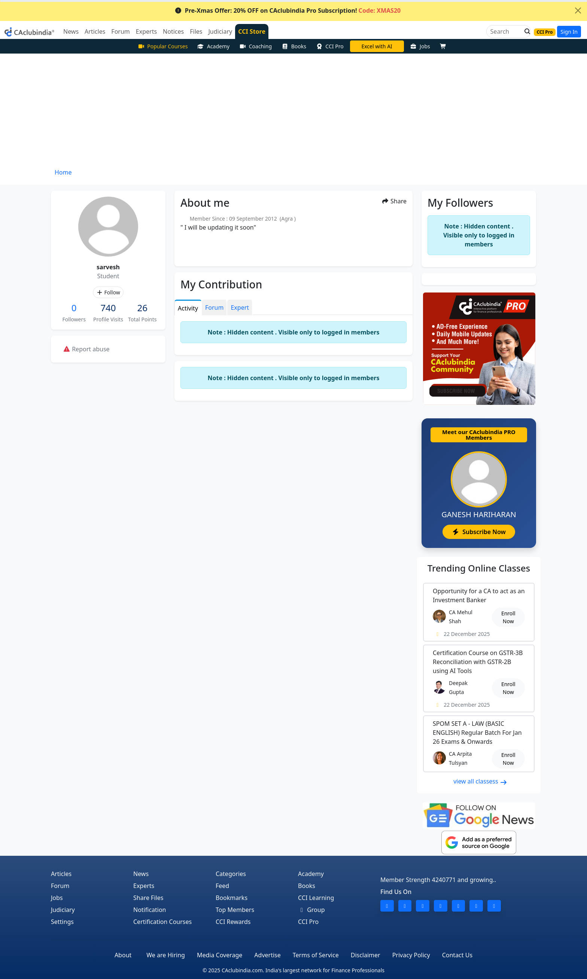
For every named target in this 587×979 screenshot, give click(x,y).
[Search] (505, 31)
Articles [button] (95, 31)
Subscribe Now (478, 532)
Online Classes (479, 568)
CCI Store (251, 31)
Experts (143, 886)
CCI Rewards (233, 922)
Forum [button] (120, 31)
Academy (213, 46)
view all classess (480, 781)
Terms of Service (316, 955)
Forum (60, 886)
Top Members (235, 910)
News (141, 874)
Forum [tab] (214, 307)
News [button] (71, 31)
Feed (222, 886)
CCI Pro (330, 46)
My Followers (460, 203)
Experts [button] (146, 31)
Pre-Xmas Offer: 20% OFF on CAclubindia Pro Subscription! (287, 10)
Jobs (420, 46)
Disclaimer (365, 955)
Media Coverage (219, 955)
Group (311, 910)
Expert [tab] (240, 307)
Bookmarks (231, 898)
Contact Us (457, 955)
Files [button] (196, 31)
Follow (108, 292)
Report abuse (86, 349)
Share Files (148, 898)
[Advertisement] (293, 109)
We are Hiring (165, 955)
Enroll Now (508, 617)
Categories (231, 874)
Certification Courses (162, 922)
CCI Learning (316, 898)
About (123, 955)
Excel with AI (376, 46)
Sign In (569, 31)
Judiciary (63, 910)
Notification (149, 910)
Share (394, 201)
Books (294, 46)
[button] (525, 31)
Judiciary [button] (220, 31)
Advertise (267, 955)
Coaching (255, 46)
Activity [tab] (188, 308)
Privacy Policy (411, 955)
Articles (61, 874)
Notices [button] (173, 31)
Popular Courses (163, 46)
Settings (62, 922)
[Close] (578, 10)
